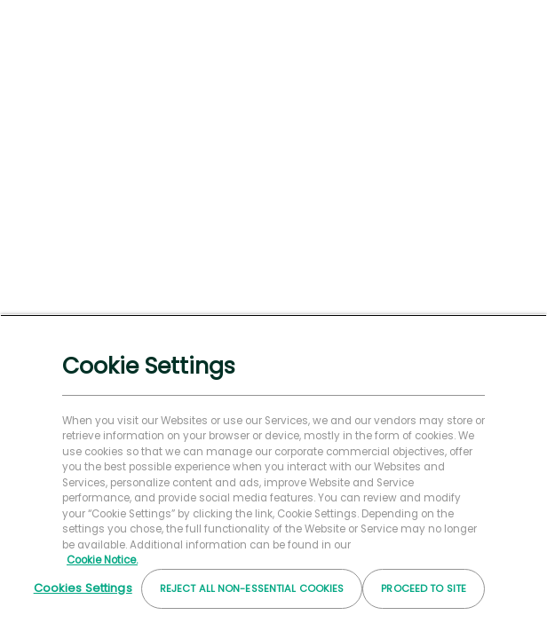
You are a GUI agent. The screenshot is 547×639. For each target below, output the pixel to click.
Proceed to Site (423, 588)
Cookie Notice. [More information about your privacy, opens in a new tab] (102, 560)
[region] (273, 476)
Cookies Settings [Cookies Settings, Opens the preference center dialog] (83, 588)
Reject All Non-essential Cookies (252, 588)
